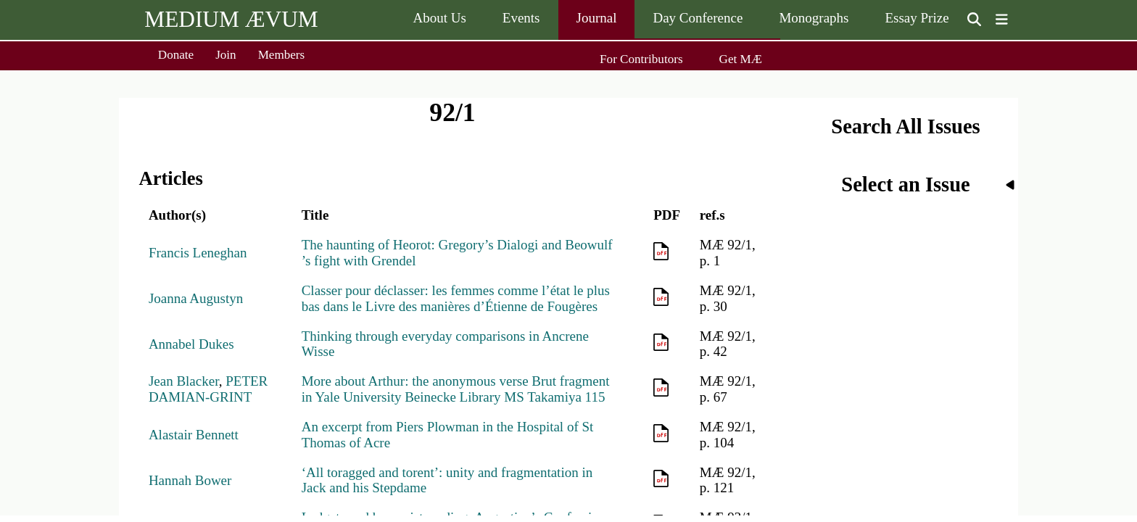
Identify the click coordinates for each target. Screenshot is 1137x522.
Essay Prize (916, 17)
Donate (176, 55)
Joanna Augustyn (196, 298)
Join (225, 55)
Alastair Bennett (194, 434)
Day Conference (698, 17)
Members (281, 55)
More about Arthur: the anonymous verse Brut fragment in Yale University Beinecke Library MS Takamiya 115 (456, 389)
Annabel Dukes (191, 344)
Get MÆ (740, 59)
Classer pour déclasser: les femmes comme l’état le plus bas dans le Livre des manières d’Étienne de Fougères (456, 298)
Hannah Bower (190, 480)
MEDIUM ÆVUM (231, 19)
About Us (439, 17)
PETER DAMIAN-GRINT (208, 389)
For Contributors (641, 59)
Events (521, 17)
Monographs (813, 17)
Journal (596, 17)
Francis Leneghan (198, 252)
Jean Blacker (184, 381)
